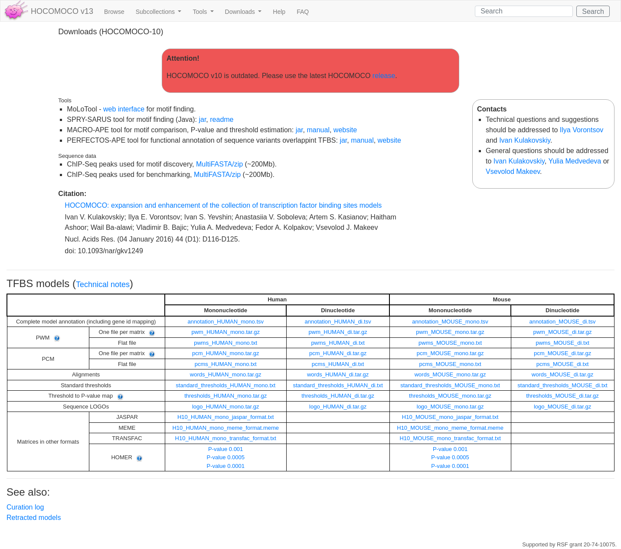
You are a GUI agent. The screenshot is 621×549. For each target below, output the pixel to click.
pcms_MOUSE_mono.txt (450, 364)
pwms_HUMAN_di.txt (338, 343)
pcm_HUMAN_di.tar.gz (337, 353)
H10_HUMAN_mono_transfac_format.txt (225, 438)
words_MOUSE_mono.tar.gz (450, 374)
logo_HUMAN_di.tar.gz (337, 406)
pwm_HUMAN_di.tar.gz (338, 332)
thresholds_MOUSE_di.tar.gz (562, 395)
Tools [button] (201, 11)
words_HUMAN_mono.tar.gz (225, 374)
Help (279, 11)
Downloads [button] (241, 11)
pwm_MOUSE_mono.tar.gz (450, 332)
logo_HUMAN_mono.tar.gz (225, 406)
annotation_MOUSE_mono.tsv (450, 321)
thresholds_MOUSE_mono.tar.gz (450, 395)
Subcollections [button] (156, 11)
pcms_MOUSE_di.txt (562, 364)
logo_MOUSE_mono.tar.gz (450, 406)
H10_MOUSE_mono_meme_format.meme (450, 428)
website (345, 130)
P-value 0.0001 (225, 466)
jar (202, 119)
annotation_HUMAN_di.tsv (338, 321)
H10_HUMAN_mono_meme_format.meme (225, 428)
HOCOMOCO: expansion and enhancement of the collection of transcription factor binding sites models (223, 205)
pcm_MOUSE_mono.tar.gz (450, 353)
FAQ (303, 11)
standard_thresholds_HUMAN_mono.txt (225, 385)
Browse (114, 11)
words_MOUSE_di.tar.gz (562, 374)
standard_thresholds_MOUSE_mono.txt (450, 385)
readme (221, 119)
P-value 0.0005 (225, 457)
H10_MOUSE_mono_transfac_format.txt (449, 438)
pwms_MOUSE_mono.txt (450, 343)
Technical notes (103, 284)
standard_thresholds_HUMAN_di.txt (337, 385)
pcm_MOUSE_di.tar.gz (562, 353)
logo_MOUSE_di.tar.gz (562, 406)
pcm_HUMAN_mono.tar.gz (225, 353)
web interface (123, 109)
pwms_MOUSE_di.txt (562, 343)
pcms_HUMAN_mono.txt (226, 364)
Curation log (25, 507)
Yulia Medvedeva (574, 161)
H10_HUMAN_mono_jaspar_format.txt (225, 417)
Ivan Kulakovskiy (524, 140)
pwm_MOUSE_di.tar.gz (562, 332)
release (384, 75)
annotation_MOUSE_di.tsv (562, 321)
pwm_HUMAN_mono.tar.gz (225, 332)
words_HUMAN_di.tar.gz (338, 374)
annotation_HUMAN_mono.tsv (225, 321)
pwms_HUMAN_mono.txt (225, 343)
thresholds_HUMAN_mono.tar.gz (225, 395)
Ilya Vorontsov (582, 130)
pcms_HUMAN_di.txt (338, 364)
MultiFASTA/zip (219, 164)
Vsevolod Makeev (513, 171)
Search (593, 11)
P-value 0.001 (225, 449)
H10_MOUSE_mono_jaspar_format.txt (450, 417)
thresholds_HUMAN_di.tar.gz (337, 395)
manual (318, 130)
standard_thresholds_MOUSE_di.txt (562, 385)
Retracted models (34, 517)
